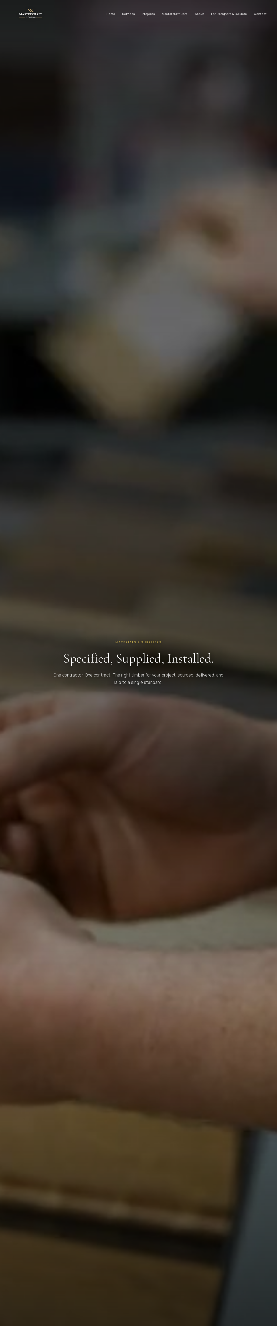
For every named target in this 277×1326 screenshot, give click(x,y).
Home (111, 14)
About (199, 14)
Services (128, 14)
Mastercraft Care (175, 14)
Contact (260, 14)
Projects (148, 14)
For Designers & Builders (229, 14)
